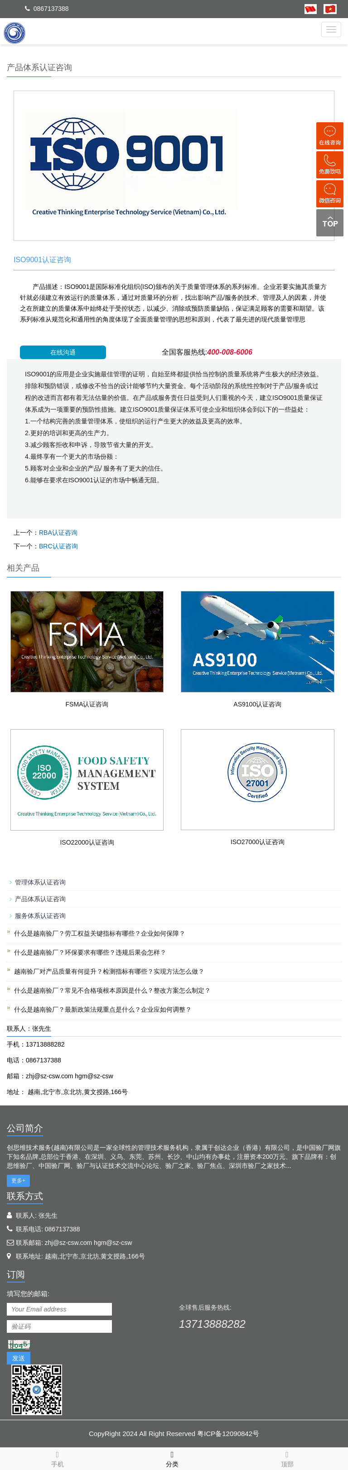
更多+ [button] (18, 1180)
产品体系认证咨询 (40, 899)
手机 (57, 1458)
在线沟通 (63, 352)
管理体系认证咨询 (40, 882)
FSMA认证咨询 (87, 704)
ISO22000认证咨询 (87, 842)
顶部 (287, 1458)
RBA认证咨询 (58, 532)
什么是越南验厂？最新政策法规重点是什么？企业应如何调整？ (103, 1009)
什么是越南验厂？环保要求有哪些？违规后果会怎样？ (90, 952)
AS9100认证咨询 (257, 704)
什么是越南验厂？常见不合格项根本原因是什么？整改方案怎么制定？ (112, 990)
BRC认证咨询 (58, 546)
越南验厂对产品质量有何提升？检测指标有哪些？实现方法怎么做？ (109, 971)
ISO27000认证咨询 (258, 841)
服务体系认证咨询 (40, 915)
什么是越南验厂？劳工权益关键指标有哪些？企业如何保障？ (99, 933)
